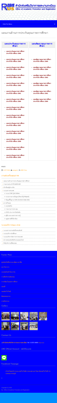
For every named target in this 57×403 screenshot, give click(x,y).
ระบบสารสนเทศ (9, 190)
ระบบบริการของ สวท (10, 225)
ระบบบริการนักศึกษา (10, 233)
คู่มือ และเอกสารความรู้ (13, 215)
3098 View (24, 170)
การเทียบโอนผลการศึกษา (9, 281)
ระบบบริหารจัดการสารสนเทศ (13, 237)
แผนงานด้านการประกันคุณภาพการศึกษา (17, 181)
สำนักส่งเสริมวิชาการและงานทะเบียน (15, 342)
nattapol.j (15, 170)
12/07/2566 (6, 170)
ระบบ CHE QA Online (13, 193)
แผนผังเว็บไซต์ (6, 291)
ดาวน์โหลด (7, 203)
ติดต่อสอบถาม (5, 296)
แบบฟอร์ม (9, 206)
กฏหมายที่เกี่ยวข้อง (11, 218)
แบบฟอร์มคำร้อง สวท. (8, 272)
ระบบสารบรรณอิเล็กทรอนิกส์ (13, 230)
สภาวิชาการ (5, 267)
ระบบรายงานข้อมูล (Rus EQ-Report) (17, 196)
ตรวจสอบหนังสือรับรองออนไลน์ (14, 240)
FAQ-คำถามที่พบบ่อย (10, 243)
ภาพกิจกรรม (5, 301)
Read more (41, 342)
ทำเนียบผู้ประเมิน (9, 187)
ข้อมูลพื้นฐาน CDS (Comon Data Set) (18, 200)
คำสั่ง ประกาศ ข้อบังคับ (13, 212)
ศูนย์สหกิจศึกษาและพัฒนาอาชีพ (11, 262)
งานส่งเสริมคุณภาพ (10, 176)
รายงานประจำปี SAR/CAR (12, 184)
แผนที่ (3, 286)
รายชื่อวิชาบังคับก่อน (8, 277)
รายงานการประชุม (12, 209)
